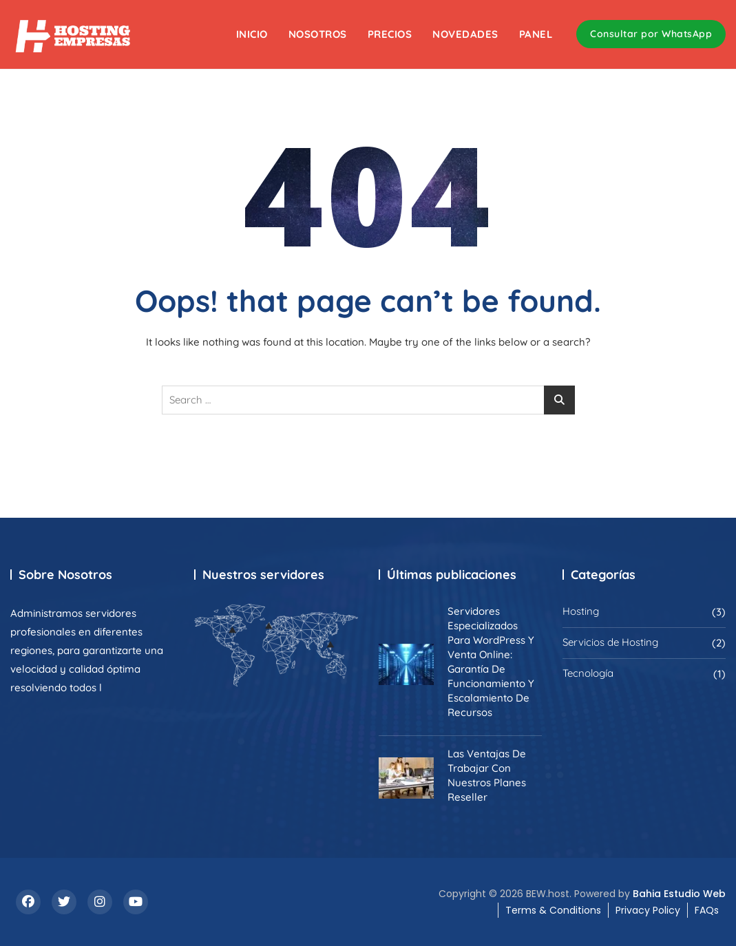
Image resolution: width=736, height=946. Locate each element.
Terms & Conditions (553, 910)
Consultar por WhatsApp (651, 34)
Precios (390, 34)
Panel (536, 34)
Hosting (580, 611)
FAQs (707, 910)
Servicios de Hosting (610, 642)
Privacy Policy (648, 910)
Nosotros (317, 34)
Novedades (465, 34)
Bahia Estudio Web (679, 894)
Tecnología (587, 673)
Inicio (252, 34)
